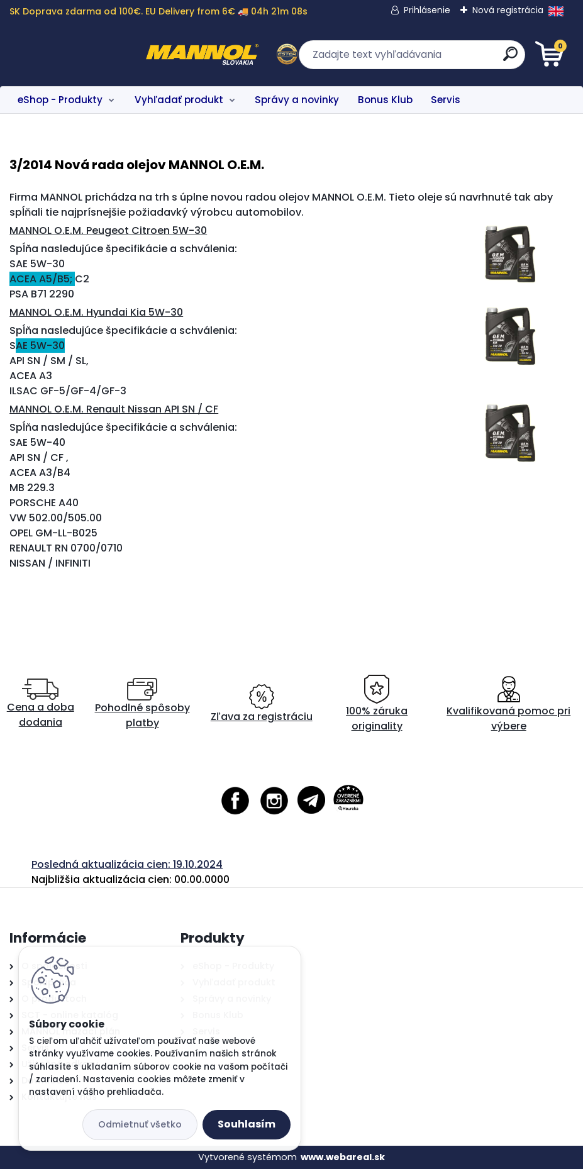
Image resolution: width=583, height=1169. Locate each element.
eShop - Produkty (60, 99)
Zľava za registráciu (262, 704)
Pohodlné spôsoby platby (142, 704)
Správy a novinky (297, 99)
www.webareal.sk (343, 1157)
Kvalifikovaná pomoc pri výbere (508, 704)
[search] (442, 59)
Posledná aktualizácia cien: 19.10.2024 (127, 864)
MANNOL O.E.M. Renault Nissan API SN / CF (113, 409)
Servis (445, 99)
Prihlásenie (427, 10)
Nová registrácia (507, 10)
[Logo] (86, 54)
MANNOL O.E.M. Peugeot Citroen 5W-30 (108, 230)
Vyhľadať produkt (179, 99)
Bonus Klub (385, 99)
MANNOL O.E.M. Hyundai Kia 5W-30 (96, 312)
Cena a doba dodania (40, 704)
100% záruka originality (377, 704)
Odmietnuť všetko (140, 1124)
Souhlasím (246, 1124)
